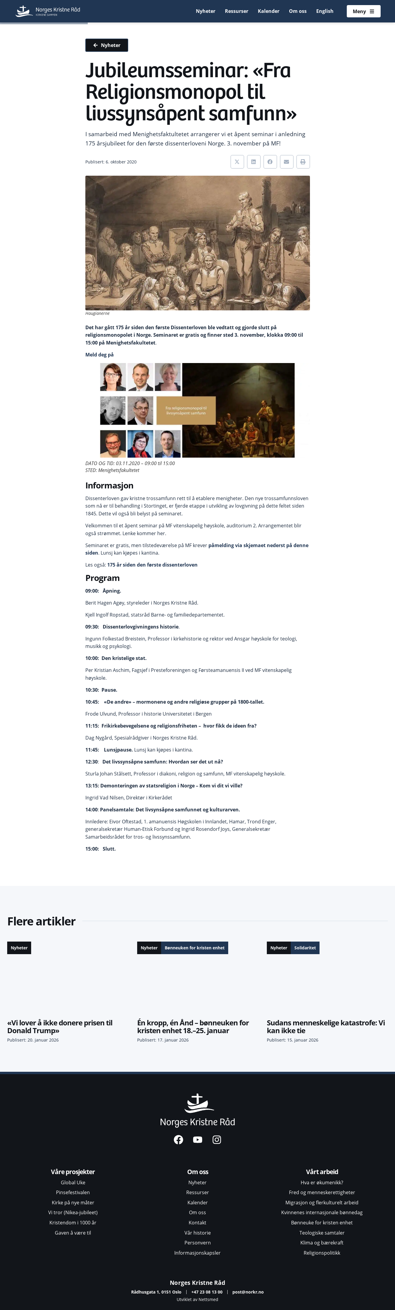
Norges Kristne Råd (197, 1283)
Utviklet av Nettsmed (197, 1299)
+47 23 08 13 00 (207, 1292)
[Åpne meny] (363, 11)
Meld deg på (99, 354)
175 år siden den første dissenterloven (152, 564)
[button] (237, 162)
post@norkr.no (248, 1292)
